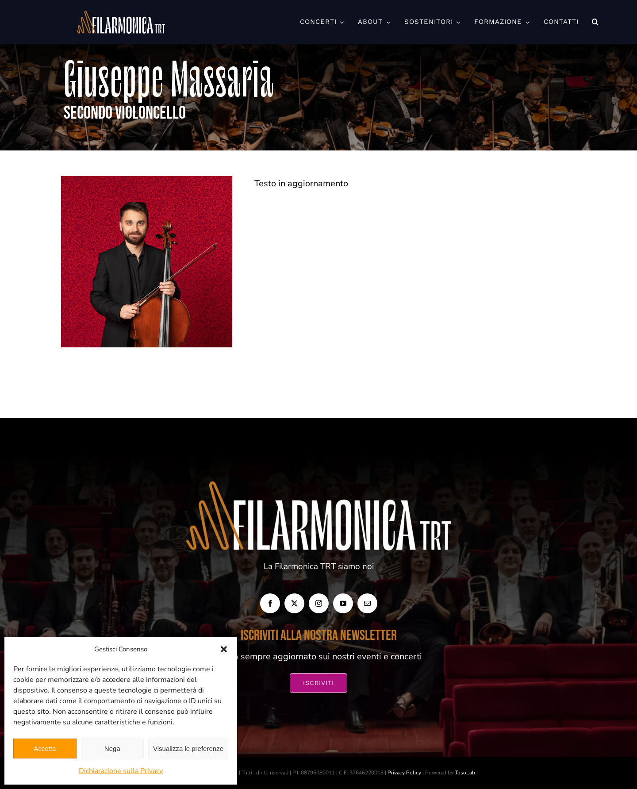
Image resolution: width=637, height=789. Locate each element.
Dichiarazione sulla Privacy (121, 771)
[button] (223, 649)
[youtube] (343, 603)
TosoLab (465, 772)
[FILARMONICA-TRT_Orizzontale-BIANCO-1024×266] (121, 15)
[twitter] (294, 603)
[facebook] (270, 603)
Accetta (45, 748)
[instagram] (319, 603)
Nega (112, 748)
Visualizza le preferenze (188, 748)
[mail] (367, 603)
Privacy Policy (404, 772)
